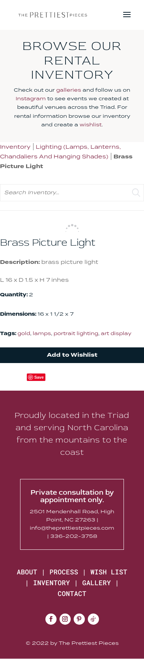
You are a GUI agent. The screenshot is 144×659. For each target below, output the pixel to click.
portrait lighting (76, 333)
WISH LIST (108, 571)
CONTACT (72, 593)
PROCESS (63, 571)
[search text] (72, 192)
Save (39, 377)
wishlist (91, 124)
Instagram (31, 98)
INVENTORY (51, 582)
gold (23, 333)
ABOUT (27, 571)
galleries (68, 89)
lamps (42, 333)
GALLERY (96, 582)
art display (116, 333)
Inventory (15, 146)
